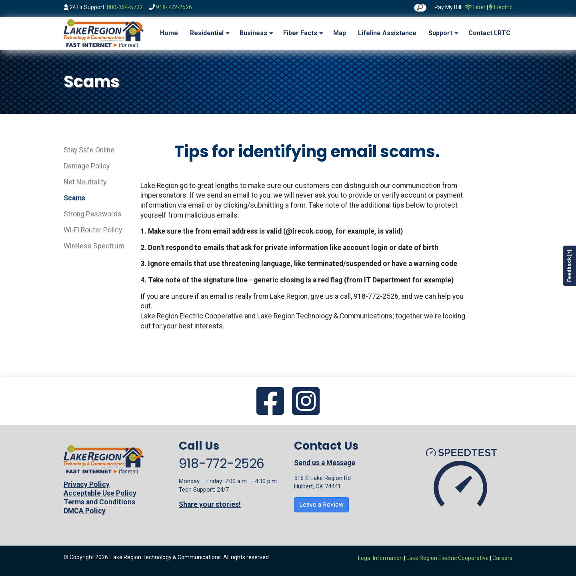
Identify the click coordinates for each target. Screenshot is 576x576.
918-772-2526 (174, 7)
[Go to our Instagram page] (306, 402)
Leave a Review (321, 504)
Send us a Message (324, 463)
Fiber (475, 7)
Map (339, 33)
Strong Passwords (93, 214)
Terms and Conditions (99, 502)
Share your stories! (210, 504)
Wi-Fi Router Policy (93, 230)
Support (440, 33)
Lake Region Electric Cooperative (447, 558)
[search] (420, 8)
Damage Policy (87, 166)
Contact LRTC (489, 33)
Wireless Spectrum (94, 246)
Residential (207, 33)
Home (169, 33)
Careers (502, 558)
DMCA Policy (85, 511)
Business (253, 33)
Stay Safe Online (89, 150)
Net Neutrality (85, 182)
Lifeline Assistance (387, 33)
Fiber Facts (300, 33)
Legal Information (380, 558)
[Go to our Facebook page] (270, 402)
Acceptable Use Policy (100, 493)
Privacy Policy (87, 484)
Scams (74, 198)
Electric (500, 7)
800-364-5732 (125, 7)
